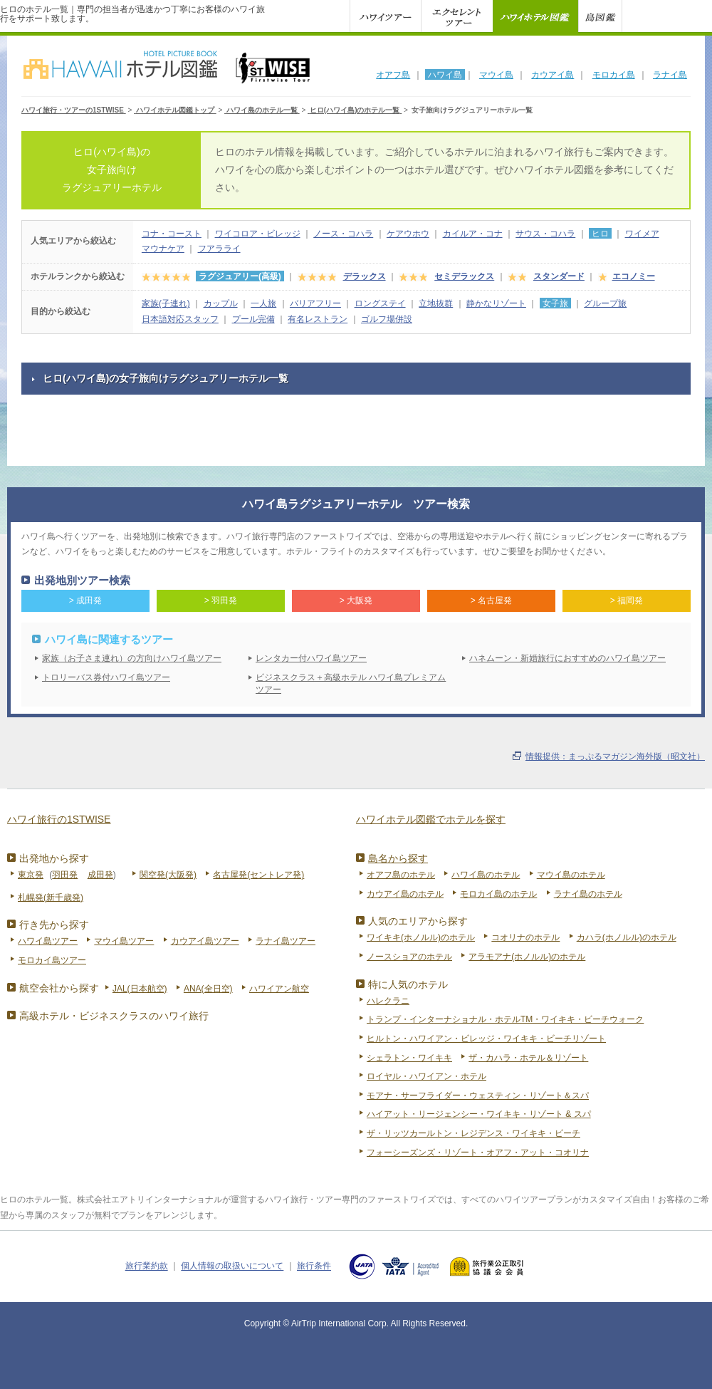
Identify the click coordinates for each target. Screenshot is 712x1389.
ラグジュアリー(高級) (240, 276)
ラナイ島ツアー (285, 941)
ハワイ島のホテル (485, 875)
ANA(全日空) (208, 989)
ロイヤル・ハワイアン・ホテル (426, 1076)
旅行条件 (314, 1266)
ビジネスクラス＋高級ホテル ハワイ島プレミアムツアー (351, 683)
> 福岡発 (626, 600)
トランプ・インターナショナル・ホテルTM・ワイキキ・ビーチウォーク (505, 1019)
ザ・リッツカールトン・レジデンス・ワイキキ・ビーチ (473, 1133)
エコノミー (633, 276)
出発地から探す (54, 858)
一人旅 (263, 303)
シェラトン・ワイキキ (409, 1058)
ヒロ (600, 234)
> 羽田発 (220, 600)
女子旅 (555, 303)
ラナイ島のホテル (588, 894)
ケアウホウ (408, 234)
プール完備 (253, 319)
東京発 (30, 875)
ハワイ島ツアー (48, 941)
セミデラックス (464, 276)
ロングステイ (380, 303)
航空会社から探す (59, 988)
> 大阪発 (356, 600)
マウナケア (163, 249)
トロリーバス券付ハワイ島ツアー (106, 677)
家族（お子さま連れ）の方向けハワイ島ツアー (131, 658)
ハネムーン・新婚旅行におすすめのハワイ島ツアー (567, 658)
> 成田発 (85, 600)
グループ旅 (605, 303)
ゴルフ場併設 (386, 319)
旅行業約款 (146, 1266)
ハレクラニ (388, 1001)
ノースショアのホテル (409, 957)
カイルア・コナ (473, 234)
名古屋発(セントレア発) (258, 875)
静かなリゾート (496, 303)
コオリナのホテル (525, 937)
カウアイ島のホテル (405, 894)
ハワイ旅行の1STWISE (58, 819)
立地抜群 (436, 303)
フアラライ (219, 249)
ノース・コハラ (343, 234)
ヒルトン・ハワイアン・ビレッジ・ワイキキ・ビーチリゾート (486, 1039)
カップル (221, 303)
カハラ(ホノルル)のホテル (626, 937)
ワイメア (642, 234)
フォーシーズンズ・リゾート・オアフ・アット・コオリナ (478, 1153)
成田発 (100, 875)
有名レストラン (317, 319)
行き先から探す (54, 924)
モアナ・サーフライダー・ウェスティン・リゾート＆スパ (478, 1096)
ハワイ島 (445, 75)
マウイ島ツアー (124, 941)
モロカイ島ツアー (52, 960)
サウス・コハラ (545, 234)
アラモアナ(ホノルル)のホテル (526, 957)
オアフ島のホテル (401, 875)
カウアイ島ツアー (205, 941)
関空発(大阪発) (168, 875)
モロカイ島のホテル (498, 894)
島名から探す (398, 858)
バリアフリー (315, 303)
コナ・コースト (171, 234)
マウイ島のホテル (571, 875)
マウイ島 (496, 75)
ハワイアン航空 (279, 989)
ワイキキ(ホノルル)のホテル (421, 937)
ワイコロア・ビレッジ (257, 234)
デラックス (364, 276)
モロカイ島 (613, 75)
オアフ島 (393, 75)
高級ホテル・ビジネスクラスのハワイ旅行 (114, 1015)
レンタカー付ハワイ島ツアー (311, 658)
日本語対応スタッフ (180, 319)
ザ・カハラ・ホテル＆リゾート (528, 1058)
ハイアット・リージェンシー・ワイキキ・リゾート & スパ (479, 1114)
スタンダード (559, 276)
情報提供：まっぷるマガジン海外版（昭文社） (615, 756)
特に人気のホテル (408, 984)
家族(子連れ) (166, 303)
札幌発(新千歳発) (50, 897)
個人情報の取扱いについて (232, 1266)
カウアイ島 (552, 75)
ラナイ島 (670, 75)
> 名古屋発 (491, 600)
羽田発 (65, 875)
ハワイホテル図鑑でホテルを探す (431, 819)
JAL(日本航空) (139, 989)
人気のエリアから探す (418, 921)
